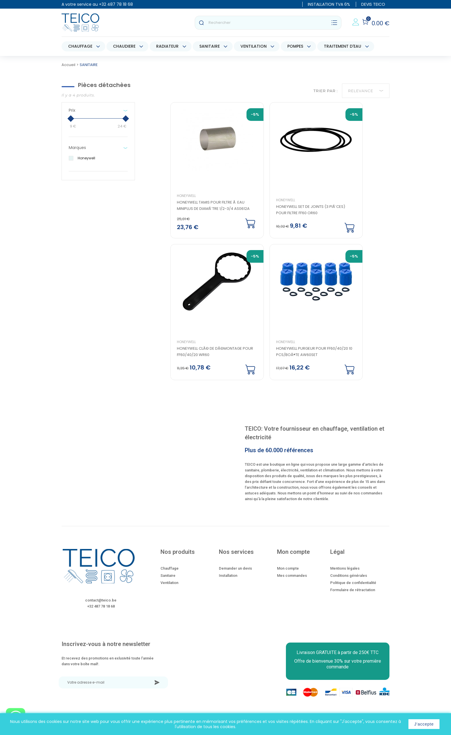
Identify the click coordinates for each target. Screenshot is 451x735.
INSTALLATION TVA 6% (329, 4)
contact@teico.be (100, 606)
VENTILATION (253, 46)
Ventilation (169, 589)
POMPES (295, 46)
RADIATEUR (167, 46)
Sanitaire (167, 582)
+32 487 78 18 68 (116, 4)
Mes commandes (292, 582)
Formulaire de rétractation (352, 596)
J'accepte (424, 724)
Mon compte (288, 574)
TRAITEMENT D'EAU (342, 46)
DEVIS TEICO (373, 4)
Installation (228, 582)
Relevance (365, 90)
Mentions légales (345, 574)
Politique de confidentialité (353, 589)
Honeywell (189, 198)
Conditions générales (348, 582)
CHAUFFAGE (80, 46)
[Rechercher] (268, 23)
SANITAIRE (209, 46)
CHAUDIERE (124, 46)
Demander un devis (235, 574)
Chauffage (169, 574)
